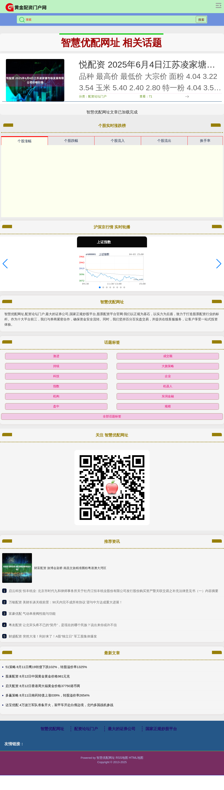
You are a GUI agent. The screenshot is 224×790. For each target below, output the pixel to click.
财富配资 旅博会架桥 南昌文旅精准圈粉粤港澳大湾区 (70, 573)
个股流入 (118, 146)
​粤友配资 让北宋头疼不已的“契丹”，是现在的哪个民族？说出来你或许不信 (63, 630)
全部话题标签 (112, 421)
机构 (56, 401)
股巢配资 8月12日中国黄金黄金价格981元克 (37, 682)
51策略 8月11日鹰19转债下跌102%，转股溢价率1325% (46, 672)
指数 (56, 391)
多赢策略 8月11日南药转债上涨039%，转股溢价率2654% (47, 701)
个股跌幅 (71, 146)
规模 (168, 411)
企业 (168, 381)
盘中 (56, 411)
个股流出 (164, 146)
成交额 (167, 361)
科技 (56, 381)
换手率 (205, 146)
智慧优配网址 (52, 734)
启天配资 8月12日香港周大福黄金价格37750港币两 (42, 691)
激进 (56, 361)
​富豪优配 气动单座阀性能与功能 (32, 619)
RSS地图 (122, 763)
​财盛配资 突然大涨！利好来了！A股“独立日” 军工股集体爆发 (53, 641)
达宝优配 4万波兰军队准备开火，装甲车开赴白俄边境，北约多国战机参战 (59, 710)
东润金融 (168, 401)
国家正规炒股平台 (161, 734)
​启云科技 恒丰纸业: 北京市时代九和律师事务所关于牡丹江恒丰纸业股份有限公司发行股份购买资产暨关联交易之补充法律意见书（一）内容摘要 (113, 596)
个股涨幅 (25, 146)
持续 (56, 371)
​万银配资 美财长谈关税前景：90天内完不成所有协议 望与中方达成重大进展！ (65, 607)
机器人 (167, 391)
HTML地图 (136, 763)
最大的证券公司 (121, 734)
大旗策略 (168, 371)
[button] (5, 269)
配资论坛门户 (86, 734)
